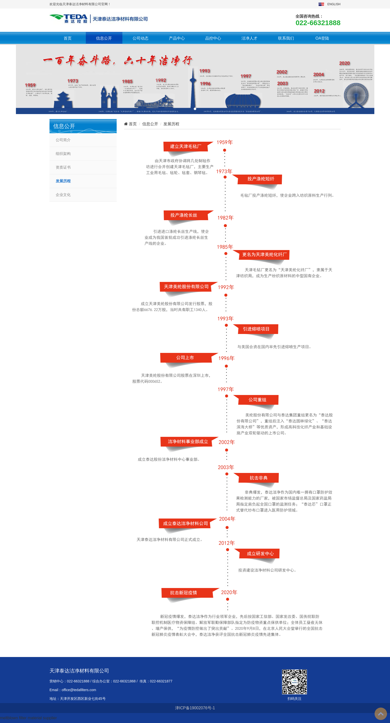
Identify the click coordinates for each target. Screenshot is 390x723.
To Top (381, 714)
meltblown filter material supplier (28, 718)
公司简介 (63, 140)
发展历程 (63, 181)
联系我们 (286, 38)
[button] (195, 109)
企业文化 (63, 195)
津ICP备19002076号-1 (195, 708)
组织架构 (63, 154)
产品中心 (177, 38)
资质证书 (63, 167)
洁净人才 (249, 38)
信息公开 (104, 38)
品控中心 (213, 38)
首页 (68, 38)
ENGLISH (334, 4)
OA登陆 (322, 38)
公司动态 (140, 38)
